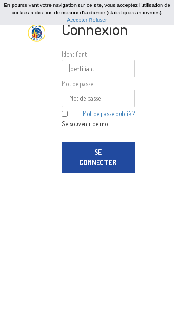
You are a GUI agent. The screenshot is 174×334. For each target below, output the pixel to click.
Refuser (98, 20)
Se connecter (97, 157)
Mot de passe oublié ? (109, 113)
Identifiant (74, 54)
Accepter (77, 20)
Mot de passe (77, 84)
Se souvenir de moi (86, 124)
